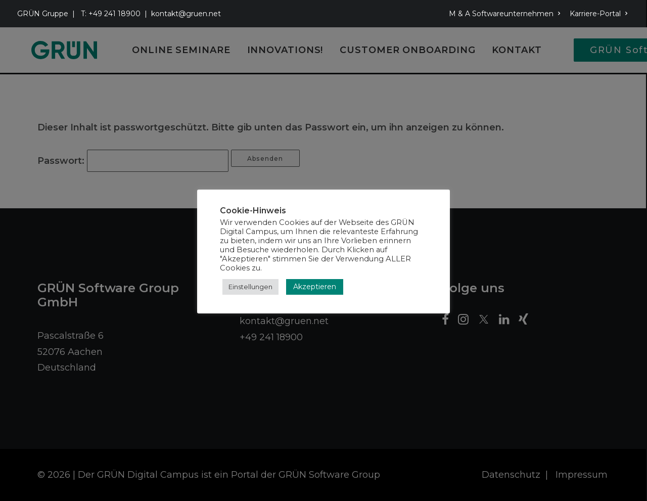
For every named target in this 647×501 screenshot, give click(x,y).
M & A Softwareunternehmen (505, 13)
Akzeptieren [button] (314, 286)
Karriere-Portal (599, 13)
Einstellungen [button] (250, 287)
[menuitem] (506, 13)
